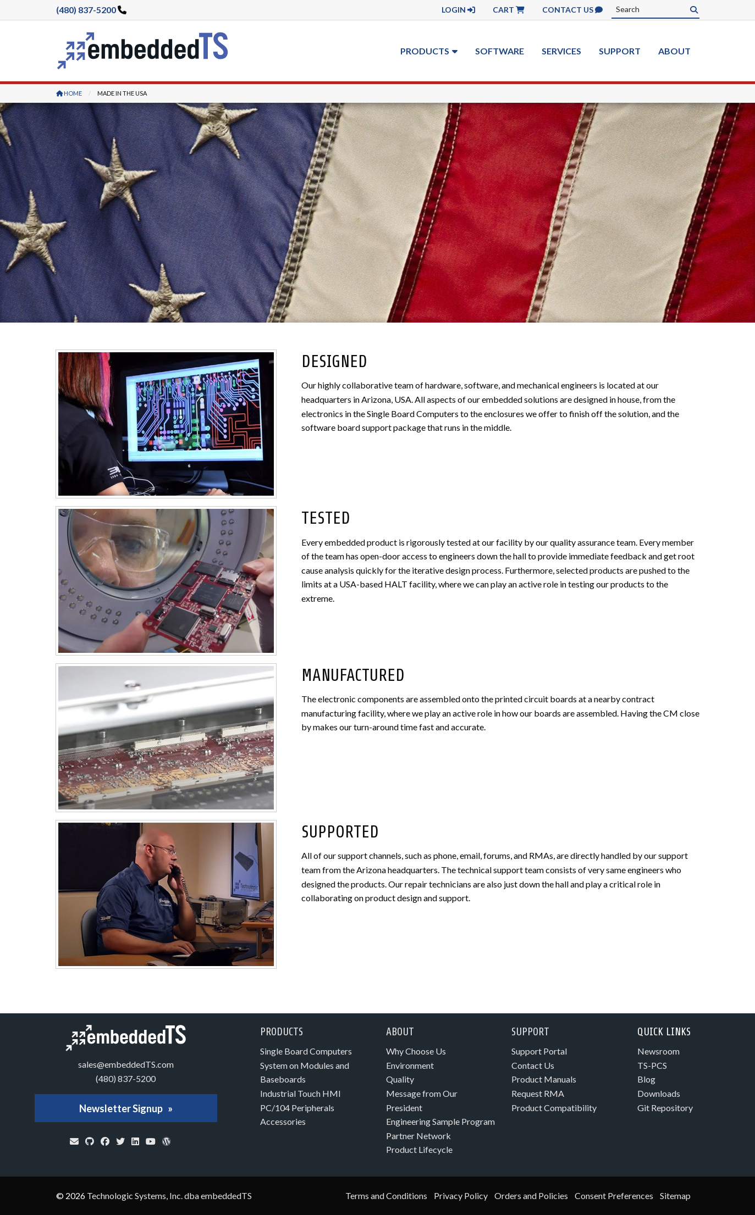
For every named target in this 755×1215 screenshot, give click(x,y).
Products (424, 51)
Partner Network (418, 1135)
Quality (400, 1079)
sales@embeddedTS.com (126, 1064)
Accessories (283, 1121)
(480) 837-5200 (86, 9)
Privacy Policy (461, 1195)
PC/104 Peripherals (297, 1107)
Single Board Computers (306, 1051)
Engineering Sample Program (440, 1121)
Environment (410, 1065)
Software (499, 51)
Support (620, 51)
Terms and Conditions (386, 1195)
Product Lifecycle (419, 1149)
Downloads (658, 1093)
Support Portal (539, 1051)
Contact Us (572, 9)
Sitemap (675, 1195)
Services (561, 51)
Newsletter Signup (121, 1108)
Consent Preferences (614, 1195)
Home (69, 93)
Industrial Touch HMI (300, 1093)
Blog (646, 1079)
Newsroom (658, 1051)
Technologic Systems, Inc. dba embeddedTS (169, 1195)
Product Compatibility (554, 1107)
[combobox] (655, 9)
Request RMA (537, 1093)
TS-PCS (652, 1065)
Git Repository (665, 1107)
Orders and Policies (531, 1195)
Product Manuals (543, 1079)
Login (458, 9)
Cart (509, 9)
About (674, 51)
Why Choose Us (416, 1051)
